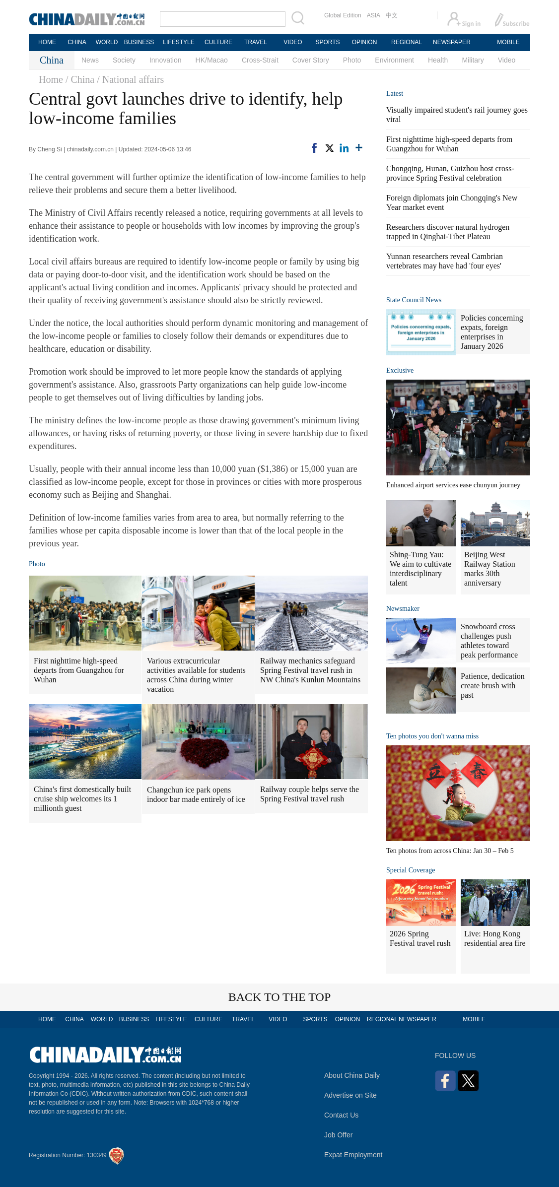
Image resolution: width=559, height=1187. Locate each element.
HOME (47, 42)
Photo (352, 60)
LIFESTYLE (178, 42)
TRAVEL (255, 42)
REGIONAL (406, 42)
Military (473, 60)
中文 (392, 15)
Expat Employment (353, 1155)
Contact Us (341, 1115)
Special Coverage (410, 870)
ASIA (373, 15)
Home (51, 79)
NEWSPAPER (451, 42)
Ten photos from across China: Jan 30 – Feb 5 (450, 851)
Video (507, 60)
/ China (80, 79)
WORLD (107, 42)
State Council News (413, 300)
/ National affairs (130, 79)
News (90, 60)
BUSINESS (139, 42)
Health (438, 60)
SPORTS (327, 42)
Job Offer (338, 1135)
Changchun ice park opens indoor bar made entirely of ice (196, 794)
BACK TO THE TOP (279, 996)
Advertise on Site (350, 1095)
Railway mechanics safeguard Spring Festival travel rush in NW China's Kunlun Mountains (310, 670)
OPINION (364, 42)
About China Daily (352, 1075)
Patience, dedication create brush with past (493, 685)
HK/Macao (212, 60)
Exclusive (400, 370)
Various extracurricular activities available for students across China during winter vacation (196, 675)
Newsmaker (402, 608)
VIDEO (292, 42)
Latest (394, 93)
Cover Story (310, 60)
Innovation (165, 60)
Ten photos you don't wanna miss (432, 736)
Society (124, 60)
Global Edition (342, 15)
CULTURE (218, 42)
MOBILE (508, 42)
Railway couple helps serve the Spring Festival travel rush (309, 794)
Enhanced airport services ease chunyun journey (453, 485)
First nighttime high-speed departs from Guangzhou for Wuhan (79, 670)
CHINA (77, 42)
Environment (394, 60)
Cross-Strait (260, 60)
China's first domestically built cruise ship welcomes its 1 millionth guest (82, 798)
